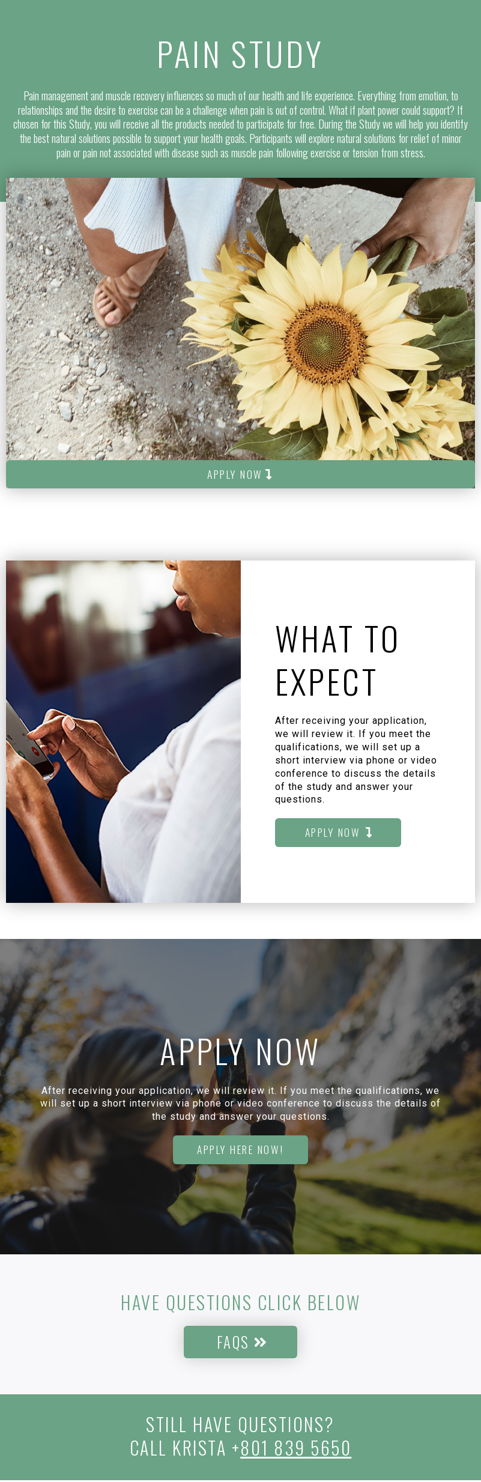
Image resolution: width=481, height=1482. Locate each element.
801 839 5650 (295, 1449)
